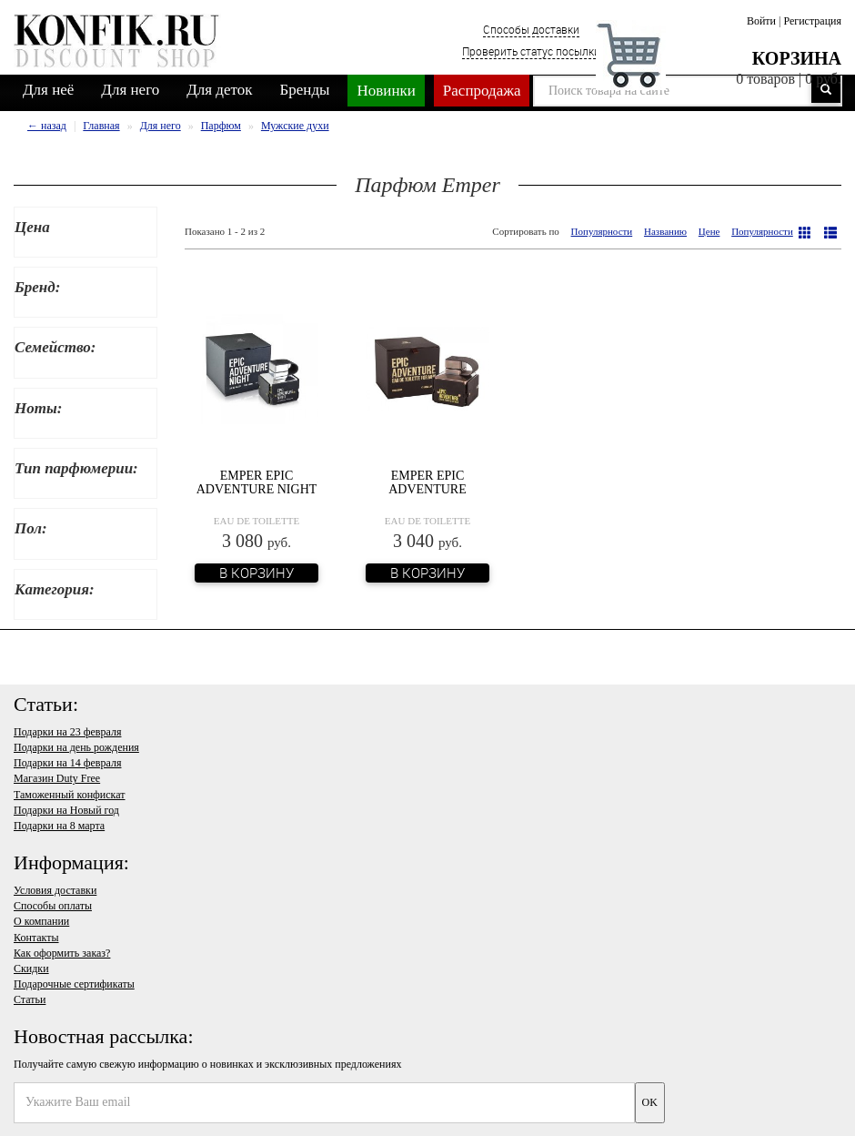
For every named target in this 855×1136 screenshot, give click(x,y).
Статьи (29, 999)
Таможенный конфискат (70, 794)
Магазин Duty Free (57, 778)
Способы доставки (531, 29)
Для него (130, 89)
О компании (41, 921)
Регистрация (812, 21)
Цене (709, 231)
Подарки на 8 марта (59, 825)
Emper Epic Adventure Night (256, 482)
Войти (761, 21)
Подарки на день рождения (76, 747)
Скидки (31, 968)
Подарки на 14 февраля (67, 762)
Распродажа (482, 90)
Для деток (219, 89)
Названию (665, 231)
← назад (46, 125)
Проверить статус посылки (531, 51)
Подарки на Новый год (66, 810)
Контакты (36, 937)
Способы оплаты (53, 905)
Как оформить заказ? (62, 953)
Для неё (48, 89)
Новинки (386, 90)
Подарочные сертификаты (74, 984)
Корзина (796, 58)
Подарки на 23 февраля (67, 731)
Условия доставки (55, 890)
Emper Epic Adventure (427, 482)
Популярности (602, 231)
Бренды (305, 89)
